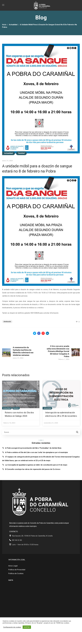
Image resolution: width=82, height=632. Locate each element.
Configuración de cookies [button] (12, 627)
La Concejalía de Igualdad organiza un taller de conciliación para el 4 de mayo (36, 465)
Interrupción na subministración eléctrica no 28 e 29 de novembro (61, 414)
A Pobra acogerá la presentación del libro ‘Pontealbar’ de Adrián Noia (33, 448)
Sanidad (21, 153)
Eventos (16, 408)
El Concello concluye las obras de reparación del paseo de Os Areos (32, 469)
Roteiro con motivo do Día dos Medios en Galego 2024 (19, 414)
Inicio (4, 25)
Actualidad (13, 25)
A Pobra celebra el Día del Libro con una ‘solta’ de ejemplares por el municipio (36, 452)
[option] (21, 403)
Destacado (7, 321)
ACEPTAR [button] (27, 627)
